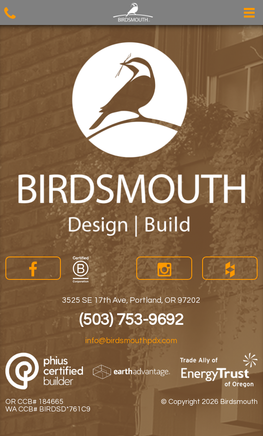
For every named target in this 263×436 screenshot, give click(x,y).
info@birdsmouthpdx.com (131, 340)
